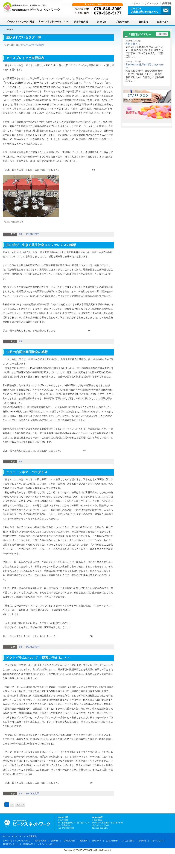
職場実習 (40, 44)
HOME (10, 29)
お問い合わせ (112, 841)
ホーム (136, 3)
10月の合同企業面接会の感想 (27, 352)
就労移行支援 (81, 21)
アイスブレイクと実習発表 (25, 58)
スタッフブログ (158, 841)
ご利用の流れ (122, 21)
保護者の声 (28, 844)
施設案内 (143, 21)
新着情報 (142, 841)
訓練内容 (101, 21)
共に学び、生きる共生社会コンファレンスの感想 (41, 245)
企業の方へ (162, 21)
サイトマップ (151, 3)
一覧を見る (162, 34)
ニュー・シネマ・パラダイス (26, 472)
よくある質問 (128, 841)
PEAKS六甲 (28, 44)
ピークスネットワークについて (54, 21)
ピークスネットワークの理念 (20, 21)
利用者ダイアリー (10, 844)
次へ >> (20, 804)
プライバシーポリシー (47, 844)
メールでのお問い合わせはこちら (149, 10)
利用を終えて (133, 43)
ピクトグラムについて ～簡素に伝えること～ (38, 658)
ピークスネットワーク (32, 7)
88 (39, 37)
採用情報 (166, 3)
